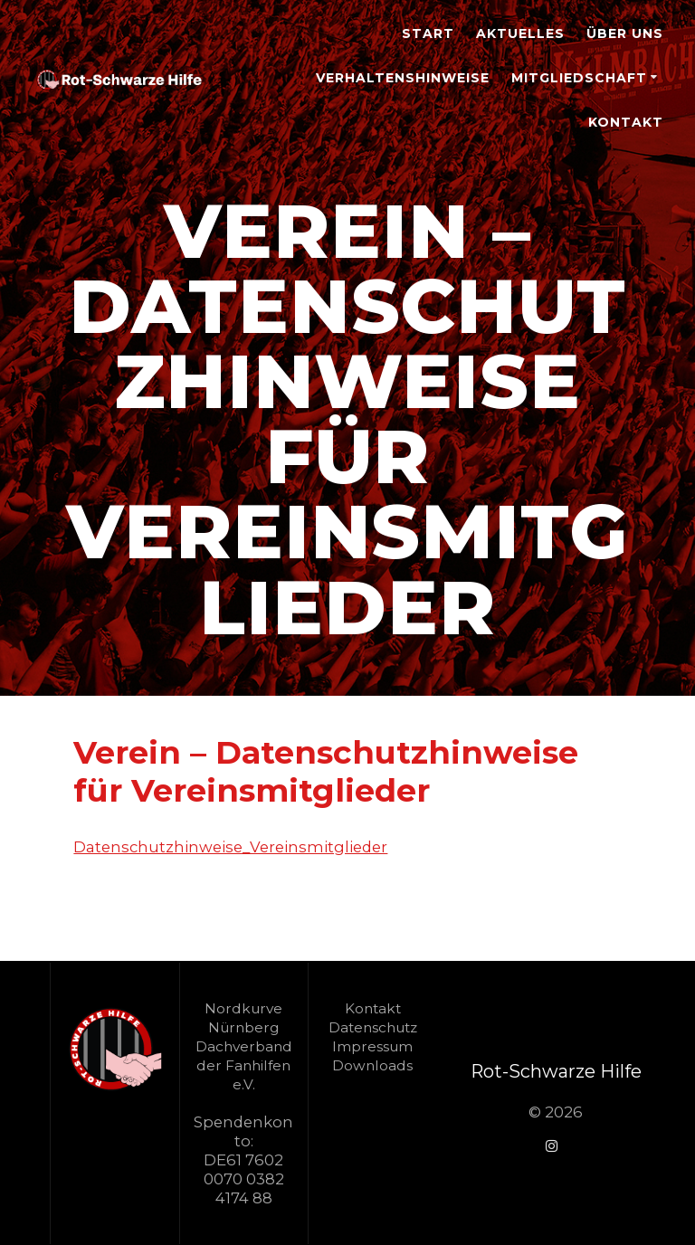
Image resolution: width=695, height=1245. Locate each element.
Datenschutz (372, 1027)
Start (428, 33)
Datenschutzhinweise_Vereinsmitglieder (230, 847)
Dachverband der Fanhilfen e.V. (243, 1065)
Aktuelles (520, 33)
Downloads (372, 1065)
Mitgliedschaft (579, 78)
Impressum (372, 1046)
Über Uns (624, 33)
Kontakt (625, 122)
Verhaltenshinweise (403, 78)
